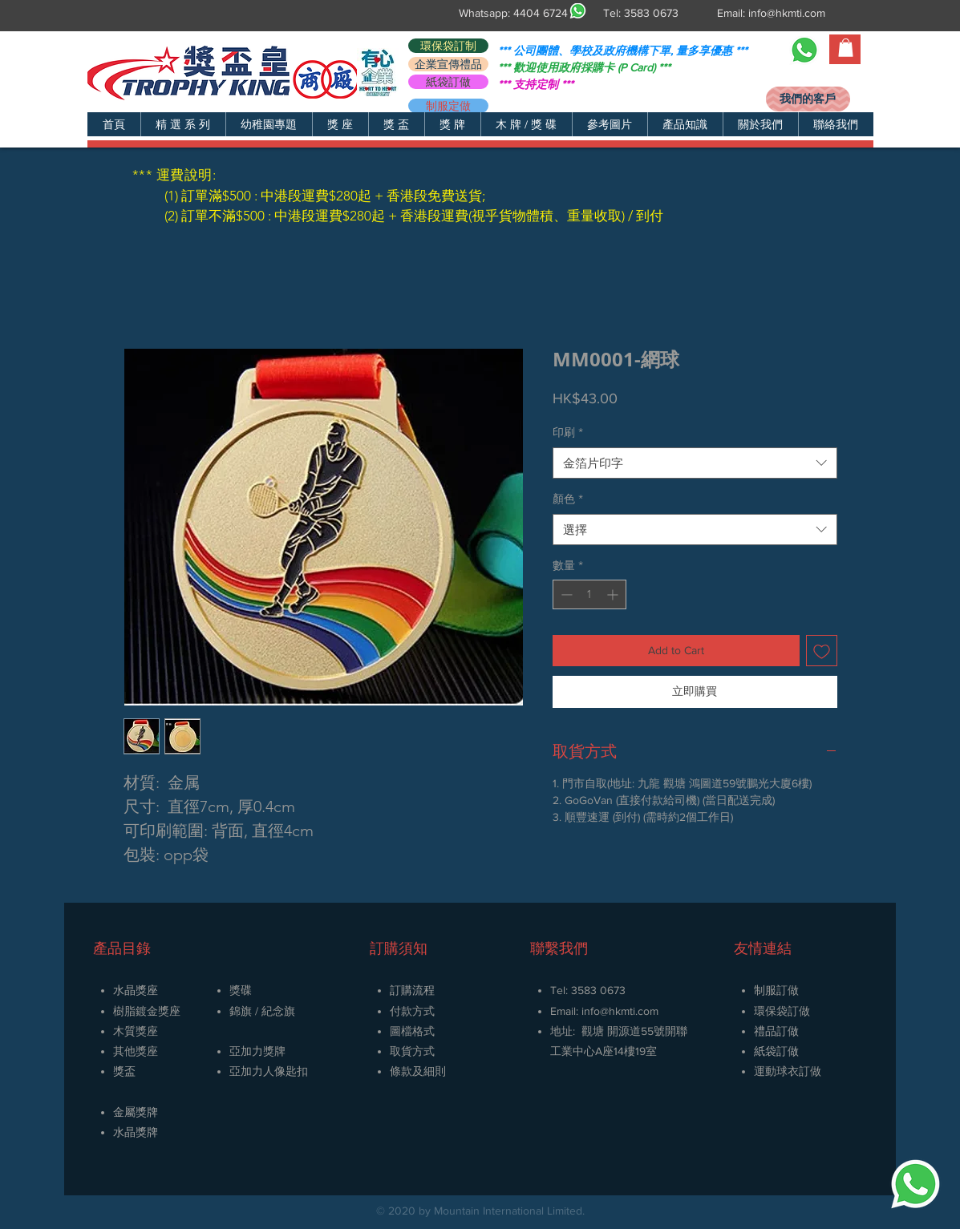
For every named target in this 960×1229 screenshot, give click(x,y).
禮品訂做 (776, 1031)
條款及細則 (418, 1071)
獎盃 (124, 1071)
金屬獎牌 (135, 1112)
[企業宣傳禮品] (448, 64)
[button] (182, 124)
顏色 (568, 498)
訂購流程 (412, 990)
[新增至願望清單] (821, 650)
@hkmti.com (629, 1011)
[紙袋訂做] (448, 82)
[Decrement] (565, 594)
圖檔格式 (412, 1031)
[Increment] (614, 594)
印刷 (568, 432)
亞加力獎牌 (257, 1051)
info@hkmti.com (786, 12)
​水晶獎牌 (135, 1132)
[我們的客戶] (808, 99)
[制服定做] (448, 106)
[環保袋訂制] (448, 45)
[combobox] (695, 463)
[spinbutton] (589, 594)
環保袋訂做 (782, 1011)
